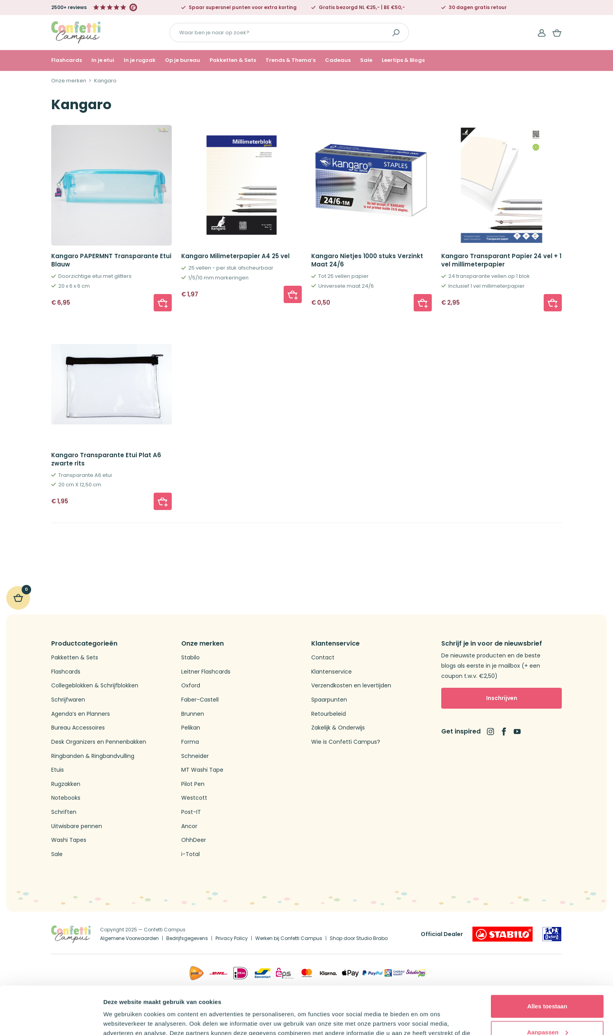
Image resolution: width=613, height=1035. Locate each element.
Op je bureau (182, 60)
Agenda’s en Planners (80, 714)
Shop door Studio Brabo (359, 938)
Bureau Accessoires (78, 728)
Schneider (195, 756)
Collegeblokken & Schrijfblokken (94, 685)
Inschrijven (501, 698)
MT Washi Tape (202, 770)
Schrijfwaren (68, 700)
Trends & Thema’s (291, 60)
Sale (366, 60)
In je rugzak (140, 60)
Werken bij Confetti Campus (288, 938)
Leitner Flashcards (205, 672)
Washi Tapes (68, 840)
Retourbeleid (328, 714)
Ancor (189, 826)
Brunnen (192, 714)
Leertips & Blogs (403, 60)
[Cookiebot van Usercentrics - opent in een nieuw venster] (51, 1020)
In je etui (102, 60)
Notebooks (65, 798)
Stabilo (190, 657)
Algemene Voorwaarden (129, 938)
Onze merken (68, 80)
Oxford (190, 685)
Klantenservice (331, 672)
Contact (322, 657)
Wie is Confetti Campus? (345, 742)
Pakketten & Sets (233, 60)
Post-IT (191, 812)
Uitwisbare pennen (76, 826)
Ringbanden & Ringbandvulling (92, 756)
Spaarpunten (329, 700)
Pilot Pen (192, 784)
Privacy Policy (231, 938)
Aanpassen (547, 987)
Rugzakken (65, 784)
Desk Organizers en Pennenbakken (98, 742)
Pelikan (190, 728)
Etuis (57, 770)
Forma (190, 742)
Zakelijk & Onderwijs (338, 728)
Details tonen (122, 1019)
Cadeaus (338, 60)
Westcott (194, 798)
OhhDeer (193, 840)
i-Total (190, 854)
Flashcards (66, 60)
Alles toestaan (547, 961)
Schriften (63, 812)
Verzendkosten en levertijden (351, 685)
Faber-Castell (200, 700)
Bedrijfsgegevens (187, 938)
